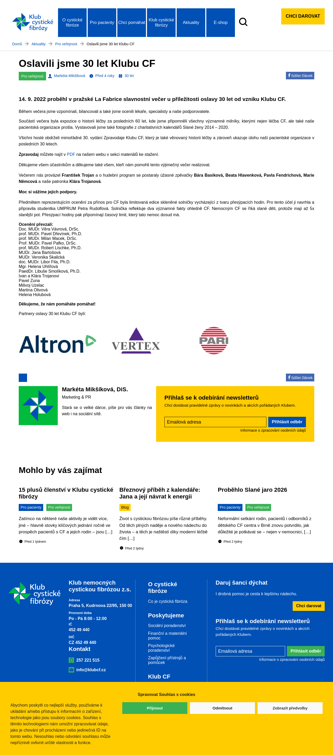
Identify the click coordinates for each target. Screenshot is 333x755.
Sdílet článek (299, 76)
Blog (125, 507)
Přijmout (155, 708)
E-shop (221, 22)
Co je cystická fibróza (167, 601)
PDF (71, 154)
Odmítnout (222, 708)
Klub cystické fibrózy (161, 22)
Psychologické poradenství (161, 647)
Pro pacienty (102, 22)
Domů (17, 44)
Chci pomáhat (131, 22)
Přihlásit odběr (287, 421)
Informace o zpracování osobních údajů (273, 430)
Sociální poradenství (167, 625)
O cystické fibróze (72, 22)
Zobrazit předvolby (290, 708)
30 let (129, 76)
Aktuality (191, 22)
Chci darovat (303, 16)
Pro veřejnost (66, 44)
